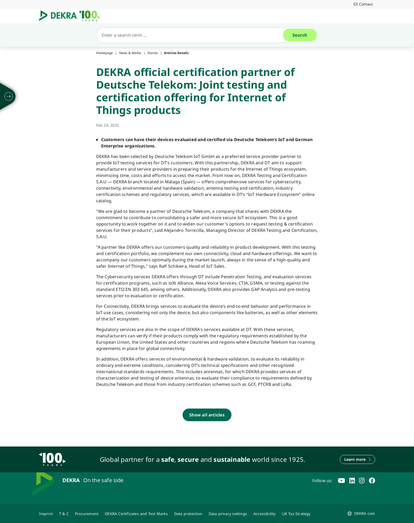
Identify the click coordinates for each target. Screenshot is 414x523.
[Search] (192, 35)
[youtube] (341, 480)
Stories (152, 53)
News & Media (130, 53)
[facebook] (372, 480)
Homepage (104, 53)
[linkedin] (352, 480)
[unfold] (8, 96)
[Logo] (71, 15)
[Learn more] (357, 459)
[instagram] (362, 480)
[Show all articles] (207, 415)
